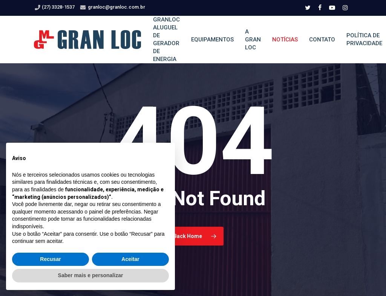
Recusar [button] (50, 259)
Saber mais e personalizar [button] (90, 275)
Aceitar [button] (130, 259)
